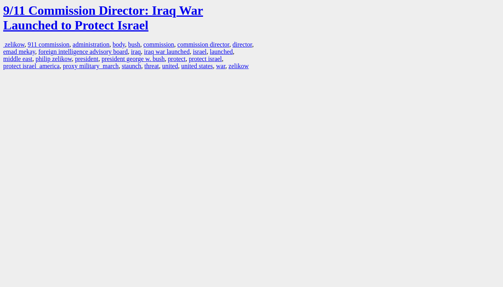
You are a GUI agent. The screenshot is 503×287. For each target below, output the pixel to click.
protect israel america (31, 66)
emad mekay (19, 51)
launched (221, 51)
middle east (17, 58)
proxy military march (91, 66)
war (220, 66)
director (242, 44)
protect (177, 58)
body (119, 44)
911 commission (49, 44)
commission (158, 44)
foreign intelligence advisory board (82, 51)
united (170, 66)
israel (200, 51)
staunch (131, 66)
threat (152, 66)
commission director (203, 44)
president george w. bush (133, 58)
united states (197, 66)
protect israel (205, 58)
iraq (136, 51)
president (86, 58)
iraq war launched (167, 51)
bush (134, 44)
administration (90, 44)
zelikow (14, 44)
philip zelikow (53, 58)
